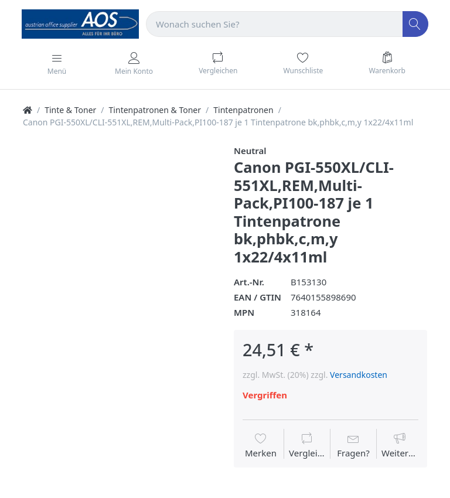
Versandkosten (358, 374)
